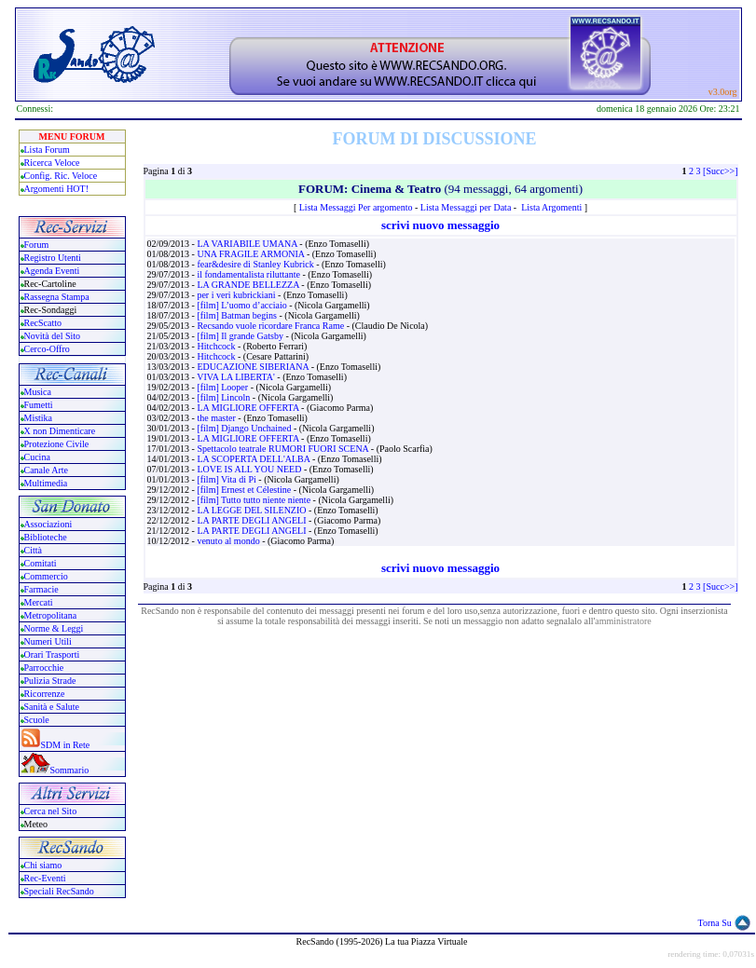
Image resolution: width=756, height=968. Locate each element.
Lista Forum (47, 149)
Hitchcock (217, 346)
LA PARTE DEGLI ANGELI (253, 520)
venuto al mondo (229, 541)
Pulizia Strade (50, 680)
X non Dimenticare (60, 431)
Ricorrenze (44, 694)
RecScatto (43, 323)
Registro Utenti (52, 257)
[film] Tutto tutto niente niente (254, 500)
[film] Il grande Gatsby (241, 336)
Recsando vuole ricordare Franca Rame (271, 325)
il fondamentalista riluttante (249, 274)
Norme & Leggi (54, 628)
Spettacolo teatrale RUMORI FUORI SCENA (283, 448)
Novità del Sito (52, 336)
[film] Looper (223, 387)
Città (33, 550)
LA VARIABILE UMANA (248, 244)
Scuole (36, 720)
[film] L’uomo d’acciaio (243, 305)
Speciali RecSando (59, 891)
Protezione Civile (56, 444)
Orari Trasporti (52, 654)
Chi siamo (43, 865)
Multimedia (46, 483)
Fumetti (38, 405)
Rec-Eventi (45, 878)
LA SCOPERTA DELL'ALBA (254, 459)
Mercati (38, 602)
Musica (37, 392)
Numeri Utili (49, 641)
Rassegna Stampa (56, 297)
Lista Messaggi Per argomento (356, 207)
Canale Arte (46, 470)
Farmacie (41, 589)
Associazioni (48, 524)
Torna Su (715, 923)
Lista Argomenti (551, 207)
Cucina (37, 457)
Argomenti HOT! (56, 189)
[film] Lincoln (224, 397)
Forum (36, 244)
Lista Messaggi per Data (465, 207)
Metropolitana (50, 615)
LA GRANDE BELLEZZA (249, 284)
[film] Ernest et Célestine (245, 489)
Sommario (69, 770)
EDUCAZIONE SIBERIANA (253, 366)
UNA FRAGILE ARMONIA (252, 254)
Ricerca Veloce (52, 162)
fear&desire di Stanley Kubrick (256, 264)
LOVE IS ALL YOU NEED (250, 469)
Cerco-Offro (47, 349)
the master (217, 418)
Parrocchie (44, 667)
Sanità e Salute (51, 707)
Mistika (38, 418)
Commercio (46, 576)
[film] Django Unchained (245, 428)
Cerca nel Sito (50, 811)
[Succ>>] (720, 171)
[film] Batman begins (238, 315)
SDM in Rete (65, 745)
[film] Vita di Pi (227, 479)
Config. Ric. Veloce (61, 175)
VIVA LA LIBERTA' (237, 377)
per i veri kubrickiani (237, 295)
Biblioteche (45, 537)
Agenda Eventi (52, 271)
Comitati (40, 563)
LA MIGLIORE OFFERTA (249, 407)
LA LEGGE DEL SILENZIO (253, 510)
